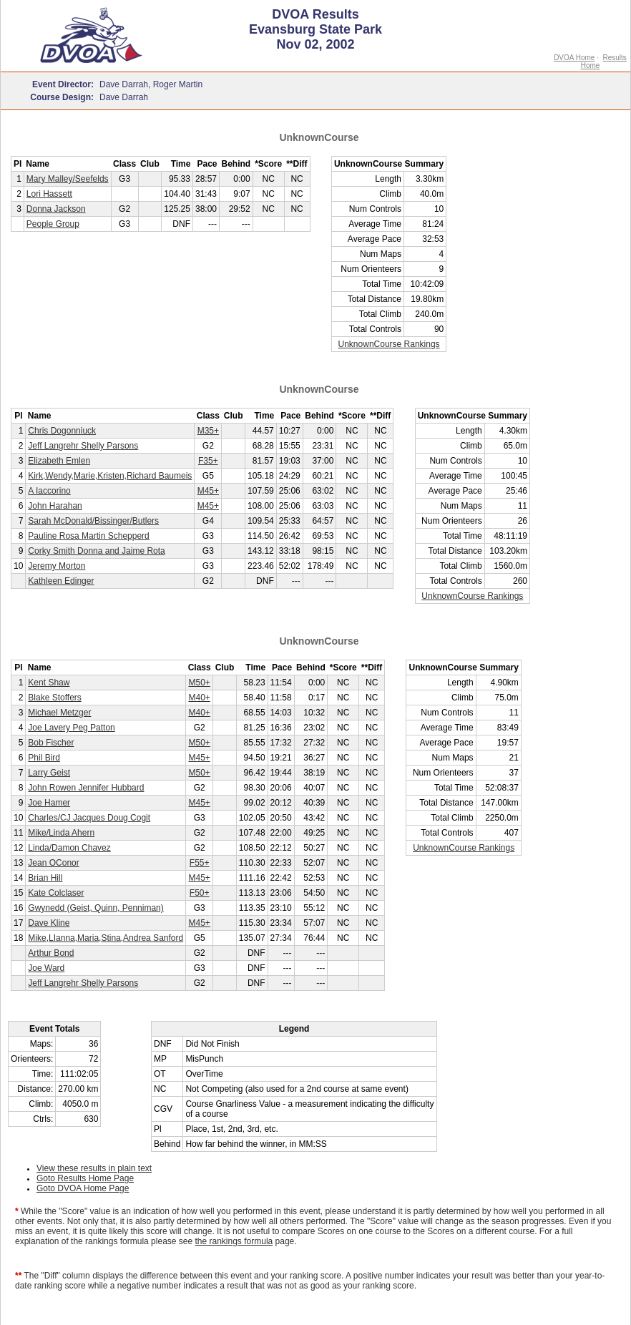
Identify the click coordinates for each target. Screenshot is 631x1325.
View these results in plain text (94, 1168)
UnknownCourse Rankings (389, 344)
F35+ (208, 461)
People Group (52, 224)
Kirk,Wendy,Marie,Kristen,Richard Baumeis (110, 476)
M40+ (199, 698)
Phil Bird (44, 758)
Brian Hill (45, 878)
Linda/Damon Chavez (69, 848)
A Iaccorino (49, 491)
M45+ (208, 491)
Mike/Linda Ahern (61, 833)
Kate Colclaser (56, 893)
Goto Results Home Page (85, 1178)
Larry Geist (49, 773)
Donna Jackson (56, 209)
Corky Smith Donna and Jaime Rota (96, 551)
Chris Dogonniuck (62, 431)
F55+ (200, 863)
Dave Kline (48, 923)
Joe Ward (46, 968)
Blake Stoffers (54, 698)
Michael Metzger (59, 713)
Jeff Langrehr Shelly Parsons (83, 446)
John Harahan (55, 506)
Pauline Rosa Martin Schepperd (88, 536)
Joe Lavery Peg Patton (71, 728)
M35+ (208, 431)
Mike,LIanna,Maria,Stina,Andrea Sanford (105, 938)
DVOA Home (574, 58)
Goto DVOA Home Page (82, 1188)
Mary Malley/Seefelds (67, 179)
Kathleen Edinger (61, 581)
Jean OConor (53, 863)
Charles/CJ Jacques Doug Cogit (89, 818)
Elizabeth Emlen (59, 461)
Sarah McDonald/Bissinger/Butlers (93, 521)
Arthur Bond (51, 953)
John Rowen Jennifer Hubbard (86, 788)
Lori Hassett (49, 194)
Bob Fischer (51, 743)
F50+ (200, 893)
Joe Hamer (49, 803)
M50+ (199, 683)
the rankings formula (234, 1241)
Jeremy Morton (56, 566)
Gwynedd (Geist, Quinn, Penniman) (95, 908)
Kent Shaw (48, 683)
